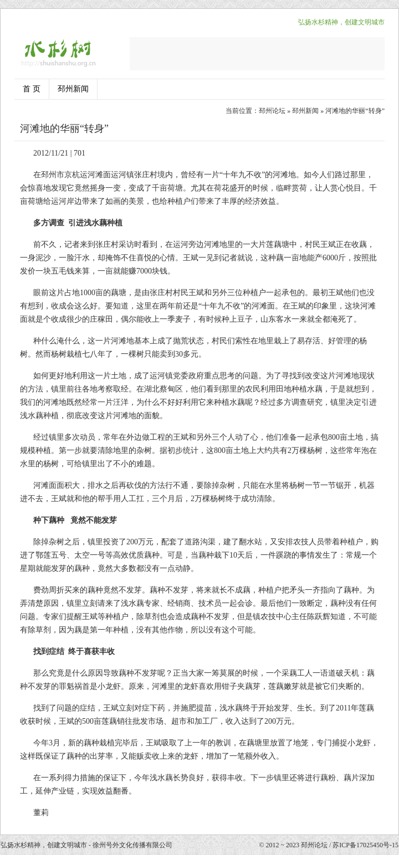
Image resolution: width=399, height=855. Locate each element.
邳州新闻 (73, 89)
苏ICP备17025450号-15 (365, 845)
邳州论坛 (272, 111)
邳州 (49, 175)
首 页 (31, 89)
